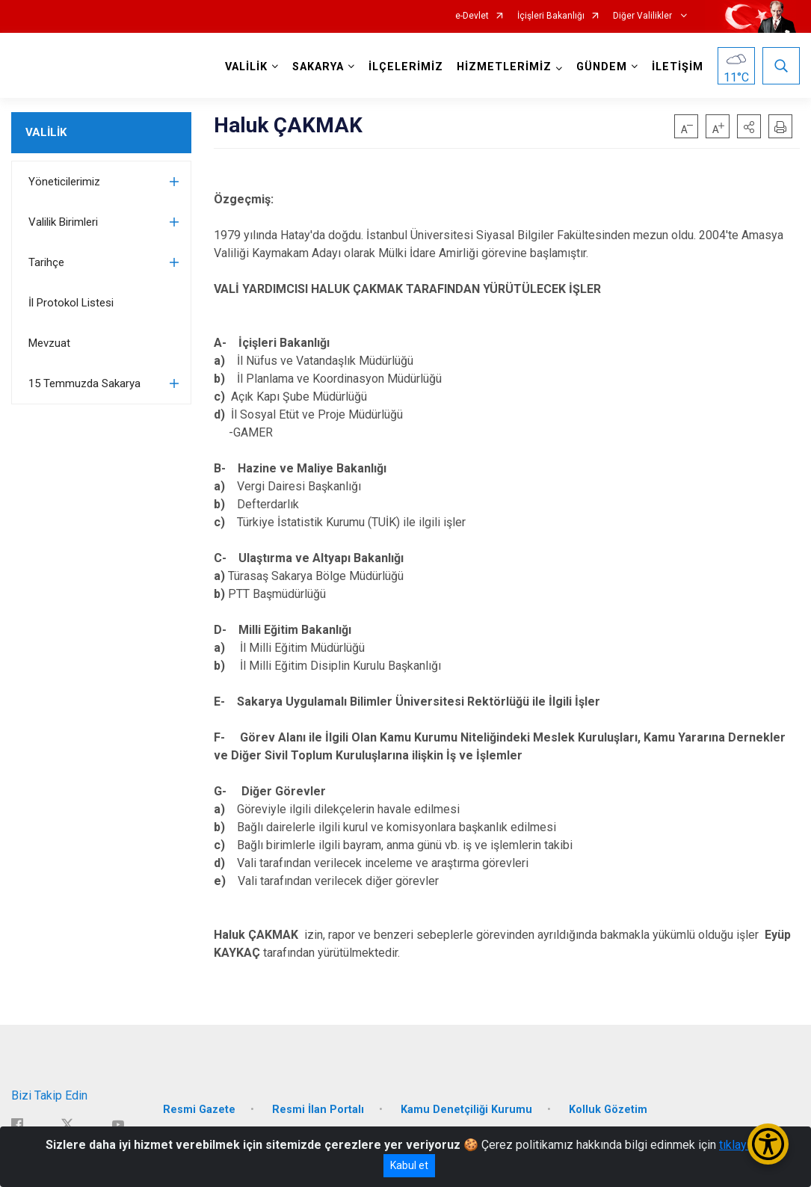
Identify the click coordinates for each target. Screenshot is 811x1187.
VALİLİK (46, 132)
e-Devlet (472, 16)
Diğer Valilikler (643, 16)
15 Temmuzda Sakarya (84, 383)
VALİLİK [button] (246, 67)
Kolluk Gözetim (608, 1109)
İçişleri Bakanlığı (551, 16)
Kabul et (409, 1165)
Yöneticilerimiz (64, 181)
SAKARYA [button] (318, 67)
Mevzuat (49, 343)
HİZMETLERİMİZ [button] (504, 67)
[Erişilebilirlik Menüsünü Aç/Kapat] (768, 1144)
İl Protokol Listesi (71, 302)
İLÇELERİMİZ (406, 67)
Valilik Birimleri (63, 222)
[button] (749, 126)
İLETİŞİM (677, 67)
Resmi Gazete (199, 1109)
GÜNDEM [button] (601, 67)
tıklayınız (742, 1145)
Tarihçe (46, 262)
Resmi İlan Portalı (318, 1109)
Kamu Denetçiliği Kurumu (466, 1109)
